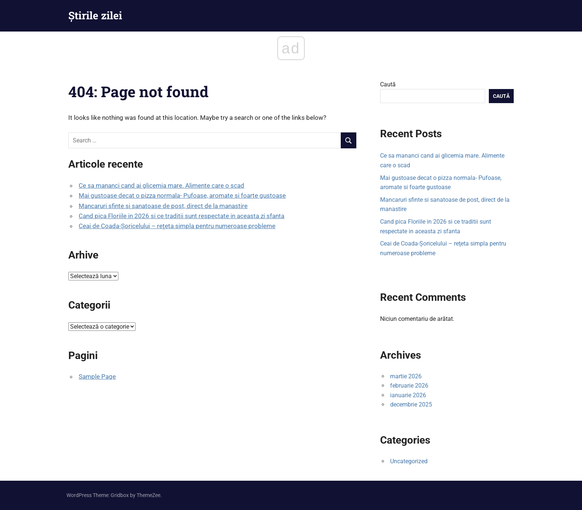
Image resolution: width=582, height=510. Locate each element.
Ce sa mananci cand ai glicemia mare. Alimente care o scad (161, 185)
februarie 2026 (409, 385)
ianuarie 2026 (408, 395)
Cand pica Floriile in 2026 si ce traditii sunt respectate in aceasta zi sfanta (181, 216)
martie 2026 (406, 376)
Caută (388, 84)
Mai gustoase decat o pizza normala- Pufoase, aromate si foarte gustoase (182, 195)
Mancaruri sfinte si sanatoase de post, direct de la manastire (163, 206)
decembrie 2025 (411, 404)
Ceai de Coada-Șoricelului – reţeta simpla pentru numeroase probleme (177, 226)
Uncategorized (409, 461)
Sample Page (97, 376)
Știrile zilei (95, 15)
